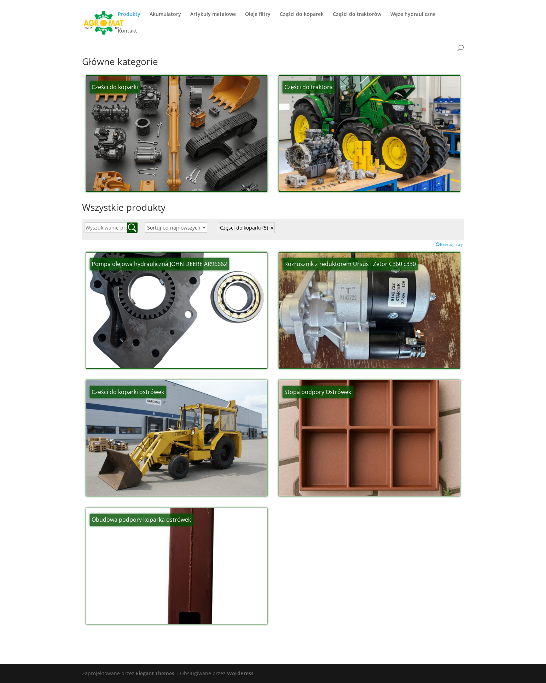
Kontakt (127, 31)
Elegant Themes (155, 673)
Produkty (129, 14)
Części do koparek (302, 14)
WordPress (240, 673)
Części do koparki (244, 227)
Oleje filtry (258, 14)
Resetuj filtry (451, 244)
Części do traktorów (357, 14)
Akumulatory (165, 14)
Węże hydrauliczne (413, 14)
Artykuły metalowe (213, 14)
